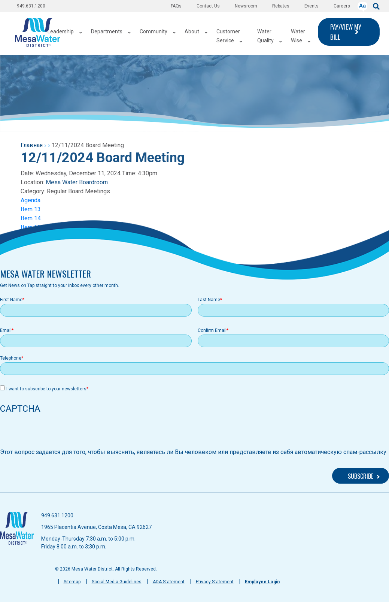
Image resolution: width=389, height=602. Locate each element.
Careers (342, 6)
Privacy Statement (215, 581)
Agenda (30, 200)
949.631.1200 (31, 6)
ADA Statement (169, 581)
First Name (11, 299)
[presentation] (57, 433)
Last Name (209, 299)
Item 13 (31, 209)
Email (6, 330)
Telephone (10, 358)
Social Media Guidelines (117, 581)
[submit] (376, 6)
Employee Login (262, 581)
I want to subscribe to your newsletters (46, 388)
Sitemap (72, 581)
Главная (32, 145)
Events (311, 6)
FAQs (176, 6)
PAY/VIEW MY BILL (345, 32)
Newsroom (246, 6)
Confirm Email (212, 330)
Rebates (280, 6)
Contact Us (208, 6)
